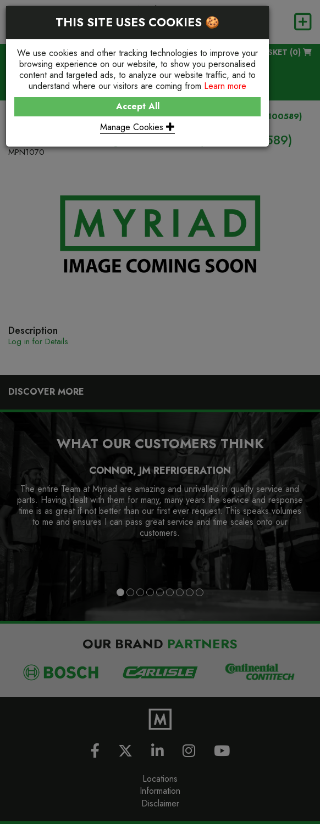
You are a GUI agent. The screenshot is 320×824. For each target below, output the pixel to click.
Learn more (225, 86)
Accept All (137, 106)
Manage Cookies (137, 127)
